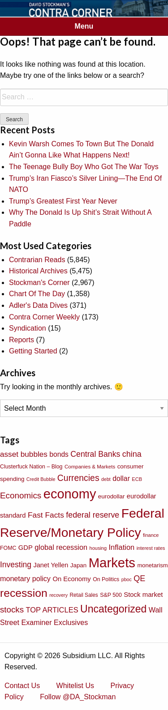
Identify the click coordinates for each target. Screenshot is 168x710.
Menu (84, 26)
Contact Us (22, 685)
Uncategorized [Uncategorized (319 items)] (113, 609)
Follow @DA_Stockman (78, 697)
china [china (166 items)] (132, 454)
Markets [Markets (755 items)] (112, 562)
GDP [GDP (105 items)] (25, 547)
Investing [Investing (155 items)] (15, 564)
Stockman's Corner (39, 282)
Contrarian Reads (37, 260)
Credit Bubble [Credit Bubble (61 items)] (41, 479)
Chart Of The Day (37, 294)
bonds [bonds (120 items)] (59, 454)
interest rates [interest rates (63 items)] (151, 548)
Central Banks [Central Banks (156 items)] (95, 454)
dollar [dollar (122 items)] (121, 478)
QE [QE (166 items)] (139, 578)
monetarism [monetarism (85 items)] (152, 565)
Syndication (27, 328)
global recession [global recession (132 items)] (60, 547)
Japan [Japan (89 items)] (78, 565)
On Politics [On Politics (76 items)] (106, 579)
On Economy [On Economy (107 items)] (71, 578)
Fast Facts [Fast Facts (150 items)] (46, 514)
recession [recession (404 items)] (23, 593)
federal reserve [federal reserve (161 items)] (92, 514)
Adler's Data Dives (38, 305)
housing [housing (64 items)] (98, 548)
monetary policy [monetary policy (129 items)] (25, 578)
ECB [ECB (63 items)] (137, 479)
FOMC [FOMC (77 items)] (8, 548)
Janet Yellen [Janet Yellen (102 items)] (51, 565)
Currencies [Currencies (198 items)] (78, 478)
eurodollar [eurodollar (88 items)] (111, 496)
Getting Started (33, 351)
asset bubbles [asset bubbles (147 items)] (23, 454)
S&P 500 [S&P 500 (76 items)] (111, 595)
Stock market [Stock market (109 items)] (143, 594)
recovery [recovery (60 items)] (58, 595)
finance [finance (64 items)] (151, 535)
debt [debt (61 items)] (106, 479)
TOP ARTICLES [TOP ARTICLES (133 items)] (52, 610)
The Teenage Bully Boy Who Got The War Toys (84, 166)
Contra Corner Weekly (44, 317)
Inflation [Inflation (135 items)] (122, 547)
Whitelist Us (75, 685)
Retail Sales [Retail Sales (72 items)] (83, 595)
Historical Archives (38, 271)
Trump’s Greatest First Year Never (63, 201)
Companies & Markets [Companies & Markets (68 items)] (90, 466)
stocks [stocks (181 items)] (12, 609)
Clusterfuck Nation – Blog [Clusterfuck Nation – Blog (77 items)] (31, 466)
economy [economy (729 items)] (69, 494)
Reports (21, 340)
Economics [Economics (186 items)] (20, 495)
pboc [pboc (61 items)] (126, 579)
